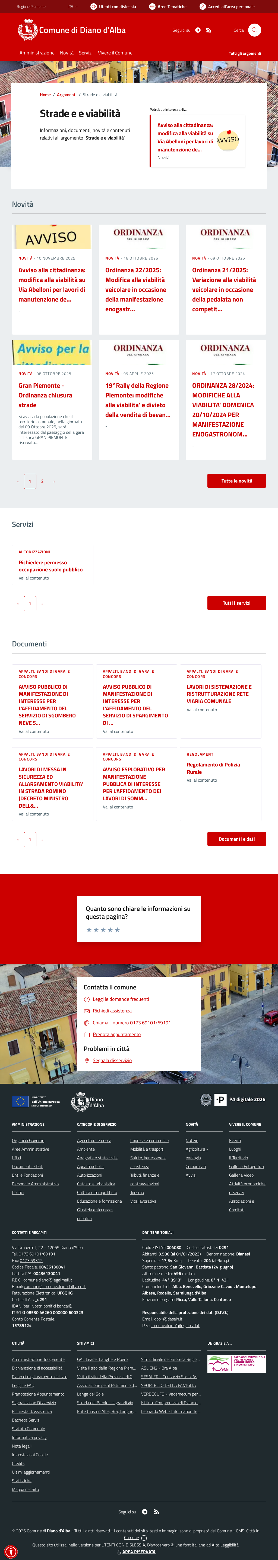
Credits (18, 1463)
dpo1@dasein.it (168, 1319)
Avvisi (191, 1175)
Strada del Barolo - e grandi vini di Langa (113, 1402)
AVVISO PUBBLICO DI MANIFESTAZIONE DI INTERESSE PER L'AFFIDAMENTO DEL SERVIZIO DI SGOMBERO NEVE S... (47, 704)
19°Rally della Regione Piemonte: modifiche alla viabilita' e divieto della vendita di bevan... (137, 399)
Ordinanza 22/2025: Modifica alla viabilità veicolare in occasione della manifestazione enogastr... (135, 289)
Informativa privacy (29, 1437)
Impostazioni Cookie (30, 1454)
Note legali (21, 1446)
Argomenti (67, 94)
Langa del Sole (90, 1394)
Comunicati (196, 1166)
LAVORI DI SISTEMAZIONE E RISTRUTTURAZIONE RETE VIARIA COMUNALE (219, 693)
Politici (18, 1192)
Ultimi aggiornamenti (31, 1472)
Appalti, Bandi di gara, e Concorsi (44, 673)
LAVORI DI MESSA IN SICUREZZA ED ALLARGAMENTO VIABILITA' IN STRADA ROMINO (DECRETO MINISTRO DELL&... (51, 787)
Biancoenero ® (160, 1545)
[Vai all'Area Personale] (227, 6)
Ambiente (86, 1149)
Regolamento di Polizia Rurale (213, 768)
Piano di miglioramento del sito (39, 1376)
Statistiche (21, 1480)
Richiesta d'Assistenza (32, 1411)
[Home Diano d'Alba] (74, 30)
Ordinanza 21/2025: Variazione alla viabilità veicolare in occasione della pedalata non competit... (224, 289)
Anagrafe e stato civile (97, 1157)
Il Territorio (238, 1157)
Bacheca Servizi (26, 1420)
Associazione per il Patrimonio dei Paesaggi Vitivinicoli (125, 1385)
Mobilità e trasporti (147, 1149)
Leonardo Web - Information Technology (177, 1411)
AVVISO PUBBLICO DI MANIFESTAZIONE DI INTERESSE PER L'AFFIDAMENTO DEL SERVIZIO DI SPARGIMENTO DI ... (135, 704)
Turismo (137, 1192)
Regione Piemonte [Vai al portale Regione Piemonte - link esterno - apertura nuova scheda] (31, 6)
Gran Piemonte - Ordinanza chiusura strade (45, 395)
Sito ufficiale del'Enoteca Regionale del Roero (182, 1359)
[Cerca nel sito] (254, 30)
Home (45, 94)
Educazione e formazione (99, 1201)
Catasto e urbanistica (96, 1183)
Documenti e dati (237, 839)
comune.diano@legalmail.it (47, 1280)
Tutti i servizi (237, 603)
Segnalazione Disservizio (34, 1402)
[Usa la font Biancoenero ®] (113, 6)
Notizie (192, 1140)
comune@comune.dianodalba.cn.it (55, 1286)
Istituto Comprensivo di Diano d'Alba (173, 1402)
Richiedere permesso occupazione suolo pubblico (51, 566)
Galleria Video (241, 1175)
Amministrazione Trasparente (38, 1359)
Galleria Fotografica (246, 1166)
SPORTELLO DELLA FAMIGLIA (168, 1385)
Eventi (235, 1140)
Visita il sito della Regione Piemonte (109, 1368)
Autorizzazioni (34, 552)
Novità (26, 258)
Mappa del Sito (25, 1489)
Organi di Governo (28, 1140)
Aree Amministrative (30, 1149)
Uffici (16, 1157)
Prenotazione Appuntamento (38, 1394)
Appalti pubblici (90, 1166)
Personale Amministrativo (35, 1183)
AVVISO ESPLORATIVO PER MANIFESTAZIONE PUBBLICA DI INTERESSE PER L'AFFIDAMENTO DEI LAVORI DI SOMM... (134, 783)
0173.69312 (31, 1260)
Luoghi (235, 1149)
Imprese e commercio (149, 1140)
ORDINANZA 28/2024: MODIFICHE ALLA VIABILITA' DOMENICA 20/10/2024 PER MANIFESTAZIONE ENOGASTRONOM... (223, 409)
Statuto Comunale (28, 1428)
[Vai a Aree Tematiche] (168, 6)
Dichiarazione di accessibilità (37, 1368)
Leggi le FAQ (23, 1385)
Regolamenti (201, 754)
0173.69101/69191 (37, 1254)
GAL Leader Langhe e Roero (102, 1359)
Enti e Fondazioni (27, 1175)
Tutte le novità (237, 480)
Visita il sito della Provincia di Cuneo (109, 1376)
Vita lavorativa (143, 1201)
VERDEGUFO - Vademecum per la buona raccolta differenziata (197, 1394)
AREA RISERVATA (136, 1551)
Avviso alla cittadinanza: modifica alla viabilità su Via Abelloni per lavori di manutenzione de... (185, 137)
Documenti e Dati (27, 1166)
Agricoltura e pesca (94, 1140)
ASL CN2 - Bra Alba (159, 1368)
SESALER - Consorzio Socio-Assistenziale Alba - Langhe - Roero (199, 1376)
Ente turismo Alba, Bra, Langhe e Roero (112, 1411)
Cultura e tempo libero (97, 1192)
